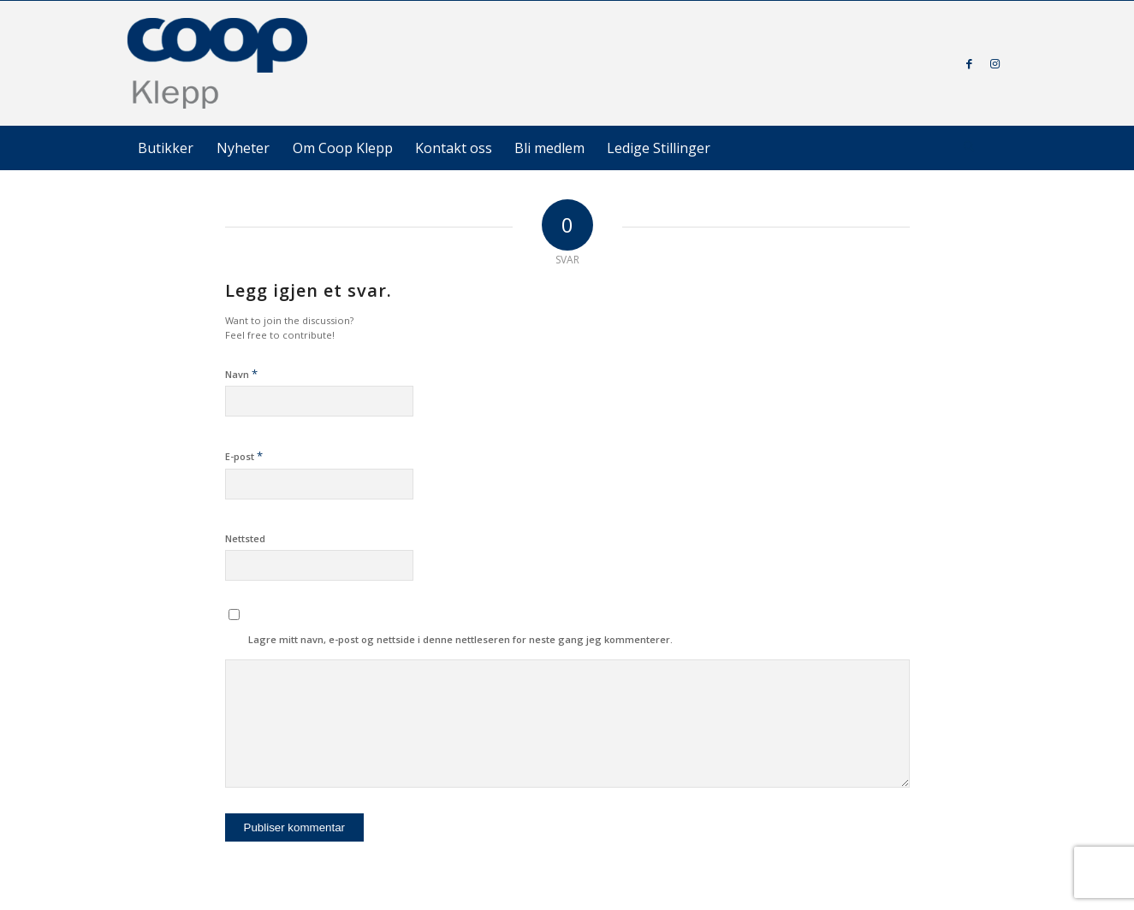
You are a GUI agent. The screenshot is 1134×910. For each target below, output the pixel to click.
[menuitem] (166, 148)
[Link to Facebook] (970, 63)
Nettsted (245, 538)
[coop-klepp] (218, 63)
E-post (244, 456)
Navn (241, 373)
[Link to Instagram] (995, 63)
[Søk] (969, 148)
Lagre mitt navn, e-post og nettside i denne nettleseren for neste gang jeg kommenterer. (460, 639)
